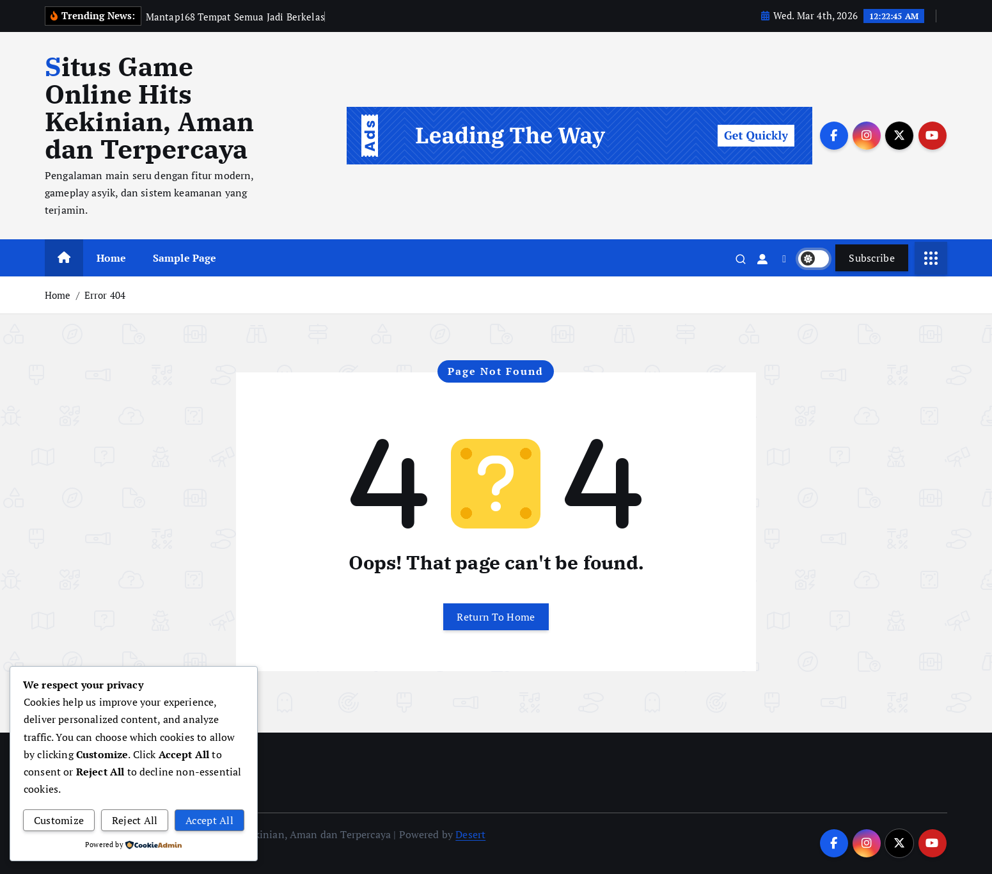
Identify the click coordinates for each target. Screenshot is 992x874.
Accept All (209, 820)
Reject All (135, 820)
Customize (59, 820)
